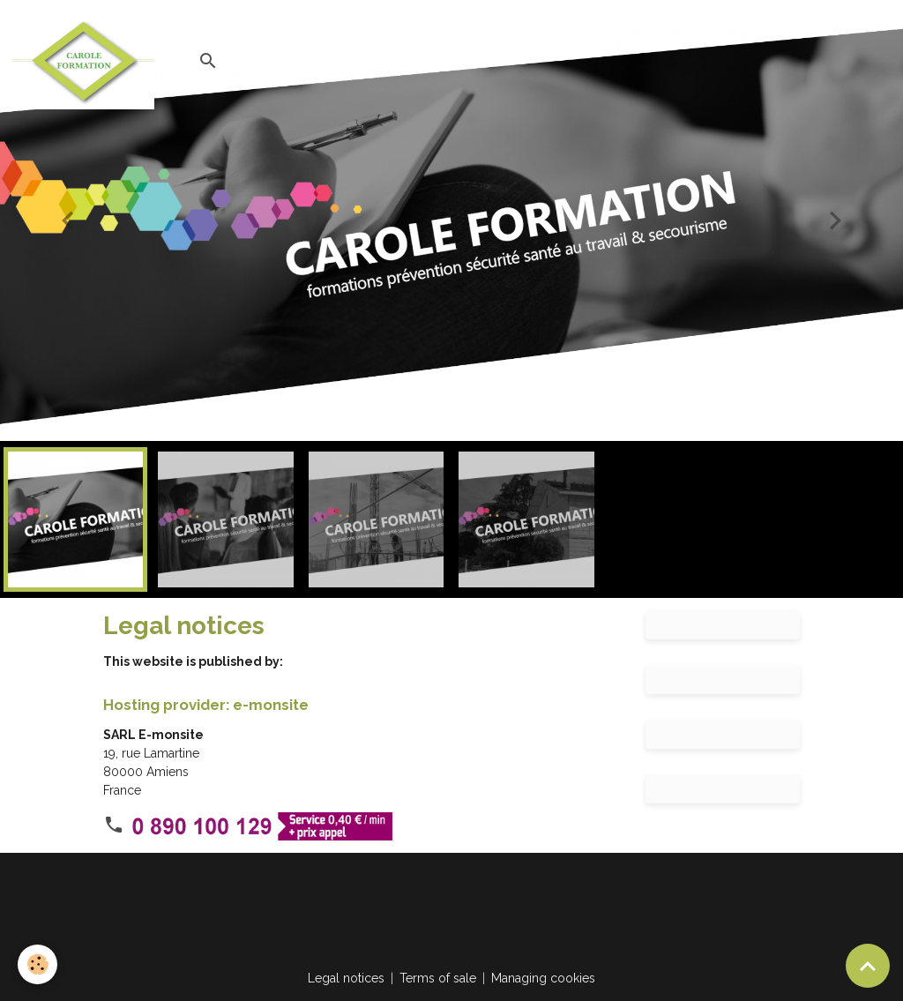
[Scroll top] (868, 966)
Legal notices (346, 978)
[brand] (86, 60)
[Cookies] (37, 964)
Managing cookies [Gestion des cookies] (543, 978)
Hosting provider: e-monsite (206, 704)
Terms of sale (437, 978)
